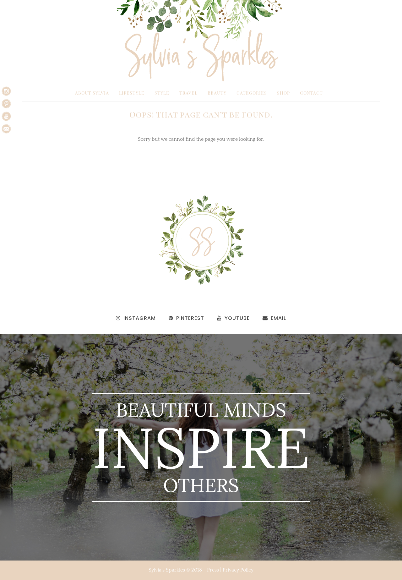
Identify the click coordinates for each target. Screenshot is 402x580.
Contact (311, 93)
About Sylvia (92, 93)
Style (162, 93)
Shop (283, 93)
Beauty (217, 93)
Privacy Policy (238, 570)
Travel (188, 93)
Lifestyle (131, 93)
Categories (251, 93)
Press (213, 570)
